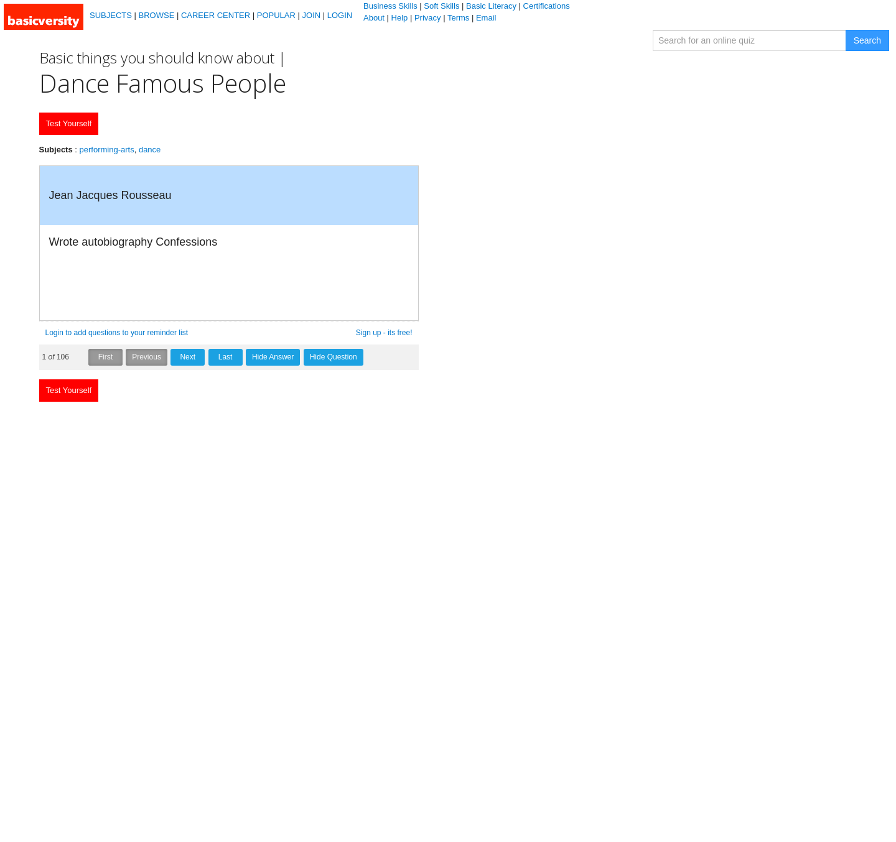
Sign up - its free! (384, 332)
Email (486, 17)
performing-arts (107, 149)
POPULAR (276, 15)
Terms (458, 17)
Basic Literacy (491, 6)
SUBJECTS (111, 15)
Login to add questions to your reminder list (116, 332)
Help (399, 17)
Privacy (427, 17)
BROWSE (157, 15)
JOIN (311, 15)
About (374, 17)
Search (867, 40)
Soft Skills (441, 6)
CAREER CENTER (215, 15)
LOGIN (339, 15)
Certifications (546, 6)
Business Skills (390, 6)
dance (150, 149)
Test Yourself (69, 123)
